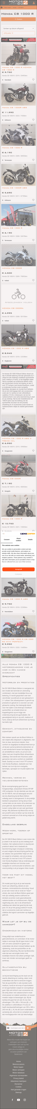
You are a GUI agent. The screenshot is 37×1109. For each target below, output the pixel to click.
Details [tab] (30, 539)
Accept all (18, 569)
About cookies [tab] (18, 539)
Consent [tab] (6, 539)
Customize (18, 574)
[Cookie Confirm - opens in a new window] (27, 534)
